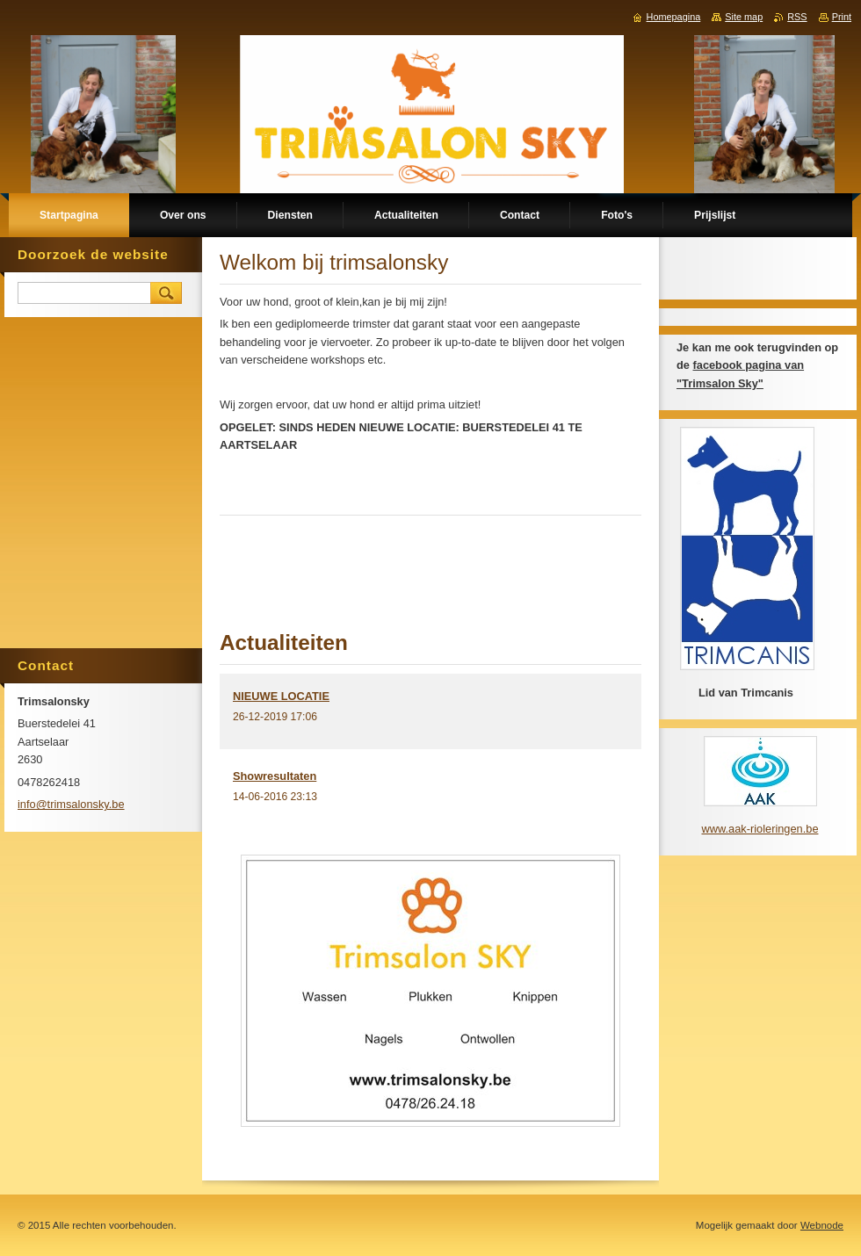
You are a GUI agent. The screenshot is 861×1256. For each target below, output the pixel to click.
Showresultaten (274, 776)
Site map (744, 16)
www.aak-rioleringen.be (759, 828)
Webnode (821, 1225)
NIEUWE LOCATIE (281, 696)
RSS (797, 16)
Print (841, 16)
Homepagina (674, 16)
